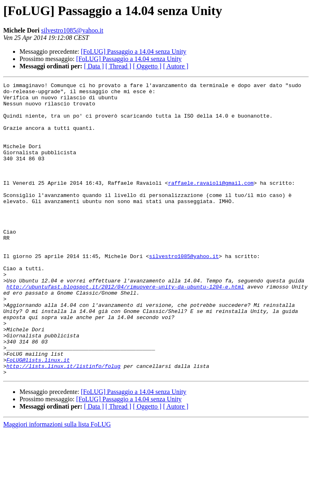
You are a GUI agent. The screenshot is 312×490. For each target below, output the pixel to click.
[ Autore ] (175, 66)
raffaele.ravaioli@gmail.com (211, 203)
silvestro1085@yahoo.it (72, 30)
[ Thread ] (119, 66)
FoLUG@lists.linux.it (38, 416)
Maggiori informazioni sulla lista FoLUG (57, 482)
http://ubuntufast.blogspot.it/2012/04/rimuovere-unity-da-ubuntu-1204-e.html (125, 328)
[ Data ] (94, 66)
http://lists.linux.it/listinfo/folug (63, 423)
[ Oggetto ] (147, 66)
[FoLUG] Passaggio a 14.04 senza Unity (133, 51)
